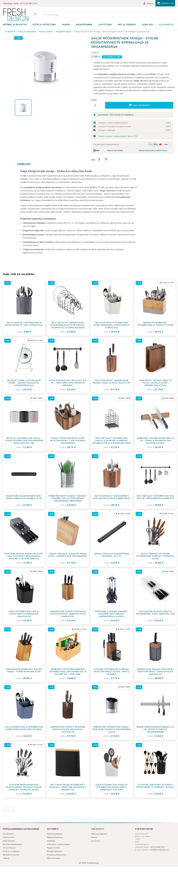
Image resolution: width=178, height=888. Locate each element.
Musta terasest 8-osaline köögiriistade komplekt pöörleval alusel (155, 556)
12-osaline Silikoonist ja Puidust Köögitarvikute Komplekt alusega (155, 785)
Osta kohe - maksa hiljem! (58, 844)
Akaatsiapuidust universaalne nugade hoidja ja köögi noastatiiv (111, 381)
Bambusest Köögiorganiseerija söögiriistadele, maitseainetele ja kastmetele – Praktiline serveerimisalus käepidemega (67, 671)
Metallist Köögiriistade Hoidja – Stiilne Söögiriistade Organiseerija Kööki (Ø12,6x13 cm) (24, 440)
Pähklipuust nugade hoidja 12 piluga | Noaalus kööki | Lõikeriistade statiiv (155, 382)
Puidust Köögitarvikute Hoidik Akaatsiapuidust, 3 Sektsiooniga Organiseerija (68, 440)
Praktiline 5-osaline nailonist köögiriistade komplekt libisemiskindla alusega (111, 613)
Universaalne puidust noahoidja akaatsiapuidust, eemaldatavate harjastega (68, 613)
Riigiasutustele (53, 848)
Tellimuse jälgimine (99, 834)
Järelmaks (51, 841)
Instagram (11, 809)
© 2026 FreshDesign (89, 863)
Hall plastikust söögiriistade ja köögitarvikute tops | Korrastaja (24, 323)
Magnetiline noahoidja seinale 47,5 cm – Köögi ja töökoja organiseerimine (155, 729)
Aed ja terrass (127, 24)
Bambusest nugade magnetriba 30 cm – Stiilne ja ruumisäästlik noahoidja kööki (155, 440)
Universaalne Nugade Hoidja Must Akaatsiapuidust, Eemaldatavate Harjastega (155, 671)
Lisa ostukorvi (139, 105)
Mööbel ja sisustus (15, 24)
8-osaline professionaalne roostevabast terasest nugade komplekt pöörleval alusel (24, 787)
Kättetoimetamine (55, 834)
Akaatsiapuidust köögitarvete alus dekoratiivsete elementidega (111, 497)
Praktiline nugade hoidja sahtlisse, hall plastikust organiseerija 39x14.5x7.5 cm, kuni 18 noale (24, 556)
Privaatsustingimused (56, 855)
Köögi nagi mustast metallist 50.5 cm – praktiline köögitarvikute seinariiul (67, 382)
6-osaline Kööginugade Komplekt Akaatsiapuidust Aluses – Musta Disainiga (111, 671)
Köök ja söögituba (44, 24)
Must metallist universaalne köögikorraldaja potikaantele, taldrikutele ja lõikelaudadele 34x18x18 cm (67, 325)
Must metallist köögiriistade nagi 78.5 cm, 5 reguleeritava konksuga (155, 497)
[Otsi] (104, 14)
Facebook (6, 809)
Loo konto (95, 841)
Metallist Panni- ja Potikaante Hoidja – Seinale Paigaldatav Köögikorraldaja (24, 382)
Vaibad (66, 24)
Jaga (99, 159)
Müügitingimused (54, 851)
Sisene (94, 837)
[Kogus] (97, 105)
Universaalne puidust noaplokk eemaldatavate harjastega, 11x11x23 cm (67, 729)
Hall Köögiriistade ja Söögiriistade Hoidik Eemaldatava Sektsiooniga (24, 728)
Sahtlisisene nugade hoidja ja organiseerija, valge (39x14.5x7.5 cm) (155, 612)
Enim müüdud (9, 841)
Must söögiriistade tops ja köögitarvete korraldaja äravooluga (24, 613)
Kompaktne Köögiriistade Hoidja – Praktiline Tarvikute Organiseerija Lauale (112, 729)
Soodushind (8, 834)
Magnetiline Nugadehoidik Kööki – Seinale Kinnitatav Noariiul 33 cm (24, 497)
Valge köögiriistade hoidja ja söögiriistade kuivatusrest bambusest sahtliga (112, 787)
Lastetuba (105, 24)
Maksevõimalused (55, 837)
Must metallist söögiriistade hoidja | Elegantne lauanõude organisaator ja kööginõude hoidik (111, 440)
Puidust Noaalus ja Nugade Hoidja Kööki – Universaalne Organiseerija (68, 554)
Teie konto (97, 829)
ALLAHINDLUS (166, 24)
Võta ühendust (53, 858)
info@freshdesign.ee (159, 850)
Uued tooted (8, 837)
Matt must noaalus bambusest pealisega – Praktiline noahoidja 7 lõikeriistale (68, 787)
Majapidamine (84, 24)
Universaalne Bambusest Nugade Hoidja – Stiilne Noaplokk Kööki (24, 670)
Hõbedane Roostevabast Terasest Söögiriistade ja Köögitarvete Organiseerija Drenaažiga (68, 498)
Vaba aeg (147, 24)
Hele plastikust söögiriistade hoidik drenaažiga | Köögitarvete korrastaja (111, 325)
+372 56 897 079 (28, 3)
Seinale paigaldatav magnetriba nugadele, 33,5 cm (111, 554)
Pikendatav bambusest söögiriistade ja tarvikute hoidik (155, 323)
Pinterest (106, 159)
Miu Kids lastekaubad (12, 844)
